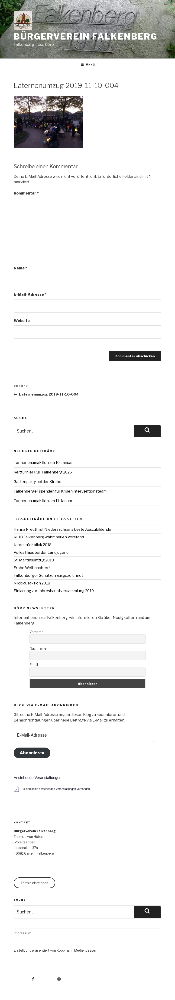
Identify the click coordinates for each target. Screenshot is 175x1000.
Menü (88, 65)
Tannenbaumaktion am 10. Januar (43, 462)
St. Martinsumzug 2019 (34, 560)
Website (22, 321)
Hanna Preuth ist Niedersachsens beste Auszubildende (62, 529)
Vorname (36, 632)
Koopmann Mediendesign (76, 950)
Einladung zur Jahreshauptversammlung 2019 (54, 591)
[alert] (87, 789)
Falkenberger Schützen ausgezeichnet (48, 575)
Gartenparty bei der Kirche (37, 482)
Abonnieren (32, 752)
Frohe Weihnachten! (32, 568)
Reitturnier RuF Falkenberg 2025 (43, 472)
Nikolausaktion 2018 (32, 583)
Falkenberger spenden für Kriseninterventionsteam (60, 491)
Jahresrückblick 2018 (33, 545)
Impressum (22, 933)
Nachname (37, 648)
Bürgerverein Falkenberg (86, 36)
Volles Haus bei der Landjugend (41, 552)
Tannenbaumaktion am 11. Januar (43, 501)
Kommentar (26, 193)
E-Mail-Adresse (30, 294)
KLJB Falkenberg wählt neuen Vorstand (49, 537)
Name (20, 268)
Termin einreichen (34, 883)
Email (33, 665)
